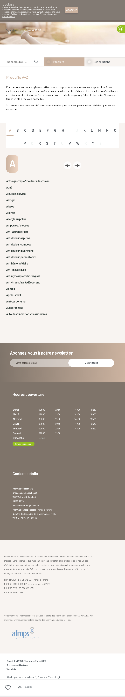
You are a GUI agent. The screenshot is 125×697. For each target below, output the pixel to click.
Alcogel (10, 200)
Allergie (10, 212)
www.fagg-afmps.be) (14, 620)
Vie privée (11, 669)
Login (28, 686)
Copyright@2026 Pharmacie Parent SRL (26, 661)
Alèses (10, 206)
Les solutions (102, 61)
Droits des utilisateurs (17, 665)
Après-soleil (13, 295)
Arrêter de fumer (16, 301)
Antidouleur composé (18, 244)
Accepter (71, 10)
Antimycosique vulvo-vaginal (23, 276)
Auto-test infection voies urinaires (26, 314)
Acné (9, 187)
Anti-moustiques (16, 269)
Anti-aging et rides (17, 231)
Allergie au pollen (16, 219)
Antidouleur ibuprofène (20, 250)
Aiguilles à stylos (16, 193)
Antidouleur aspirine (18, 238)
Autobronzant (14, 307)
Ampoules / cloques (17, 225)
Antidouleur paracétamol (21, 257)
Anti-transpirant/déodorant (23, 282)
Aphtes (10, 288)
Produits (58, 61)
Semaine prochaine (23, 444)
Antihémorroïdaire (17, 263)
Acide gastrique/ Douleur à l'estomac (27, 181)
